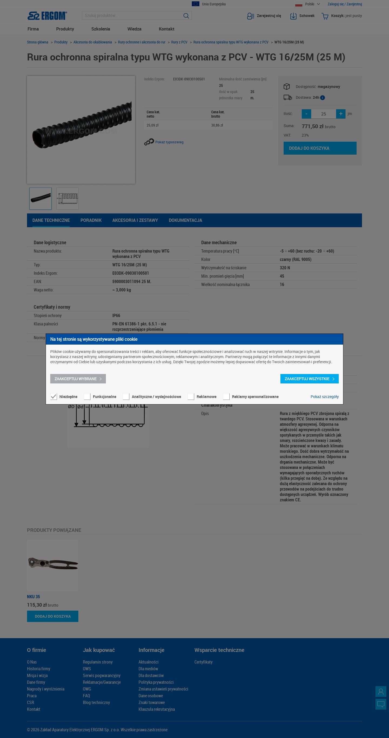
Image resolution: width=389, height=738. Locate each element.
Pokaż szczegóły (325, 396)
